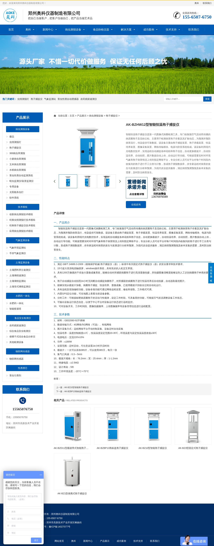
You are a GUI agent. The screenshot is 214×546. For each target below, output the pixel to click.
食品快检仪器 (101, 29)
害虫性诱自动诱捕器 (68, 99)
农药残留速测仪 (88, 99)
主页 (72, 115)
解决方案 (126, 29)
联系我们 (207, 3)
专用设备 (14, 186)
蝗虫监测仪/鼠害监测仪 (21, 181)
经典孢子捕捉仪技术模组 (22, 225)
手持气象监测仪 (17, 253)
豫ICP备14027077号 (59, 526)
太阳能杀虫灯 (16, 192)
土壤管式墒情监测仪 (20, 286)
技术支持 (171, 29)
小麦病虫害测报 (17, 158)
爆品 (11, 136)
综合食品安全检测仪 (20, 331)
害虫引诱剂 (15, 375)
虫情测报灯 (23, 99)
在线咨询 (136, 204)
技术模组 (22, 207)
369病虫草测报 (17, 153)
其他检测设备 (16, 342)
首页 (11, 29)
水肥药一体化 (23, 295)
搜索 (207, 99)
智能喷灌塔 (15, 308)
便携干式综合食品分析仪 (22, 336)
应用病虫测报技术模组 (21, 231)
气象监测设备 (23, 240)
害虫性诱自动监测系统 (21, 175)
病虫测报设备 (73, 29)
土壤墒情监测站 (17, 281)
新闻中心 (48, 29)
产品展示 (81, 115)
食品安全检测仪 (22, 318)
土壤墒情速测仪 (17, 275)
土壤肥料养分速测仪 (20, 270)
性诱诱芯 (22, 368)
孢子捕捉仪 (36, 99)
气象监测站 (50, 99)
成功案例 (148, 29)
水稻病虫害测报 (17, 170)
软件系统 (14, 197)
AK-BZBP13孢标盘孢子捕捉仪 (77, 391)
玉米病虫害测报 (17, 164)
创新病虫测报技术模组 (21, 214)
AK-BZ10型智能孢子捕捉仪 (76, 387)
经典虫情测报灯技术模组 (22, 220)
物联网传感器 (23, 351)
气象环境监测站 (17, 247)
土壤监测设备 (23, 262)
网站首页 (59, 541)
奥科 (197, 3)
